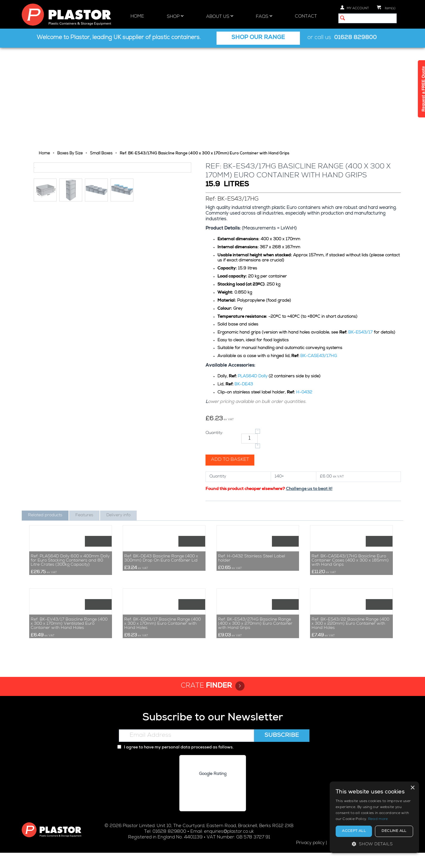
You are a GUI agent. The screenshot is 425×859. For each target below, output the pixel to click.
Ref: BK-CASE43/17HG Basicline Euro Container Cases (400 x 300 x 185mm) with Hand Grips (350, 514)
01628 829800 (355, 38)
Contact (306, 16)
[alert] (374, 817)
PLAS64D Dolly (253, 278)
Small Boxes (101, 55)
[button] (374, 844)
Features (84, 417)
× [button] (412, 788)
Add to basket (230, 361)
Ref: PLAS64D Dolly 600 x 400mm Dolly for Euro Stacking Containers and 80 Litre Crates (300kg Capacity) (70, 514)
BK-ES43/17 (361, 234)
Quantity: (215, 334)
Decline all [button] (394, 831)
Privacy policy (310, 849)
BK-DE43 (244, 286)
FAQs (264, 16)
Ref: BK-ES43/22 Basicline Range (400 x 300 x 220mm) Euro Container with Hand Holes (350, 630)
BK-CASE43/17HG (319, 257)
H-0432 (305, 294)
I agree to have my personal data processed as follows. (175, 754)
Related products (45, 417)
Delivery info (118, 417)
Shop (175, 16)
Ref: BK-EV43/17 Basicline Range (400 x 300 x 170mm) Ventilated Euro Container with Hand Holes (69, 630)
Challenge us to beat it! (310, 390)
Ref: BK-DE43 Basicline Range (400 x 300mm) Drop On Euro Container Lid (161, 512)
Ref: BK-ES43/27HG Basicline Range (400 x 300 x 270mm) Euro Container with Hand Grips (255, 630)
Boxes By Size (70, 55)
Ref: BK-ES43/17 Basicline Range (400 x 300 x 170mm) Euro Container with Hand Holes (162, 630)
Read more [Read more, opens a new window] (378, 819)
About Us (219, 16)
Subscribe (281, 742)
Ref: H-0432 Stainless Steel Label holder (251, 512)
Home (137, 16)
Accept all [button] (354, 831)
